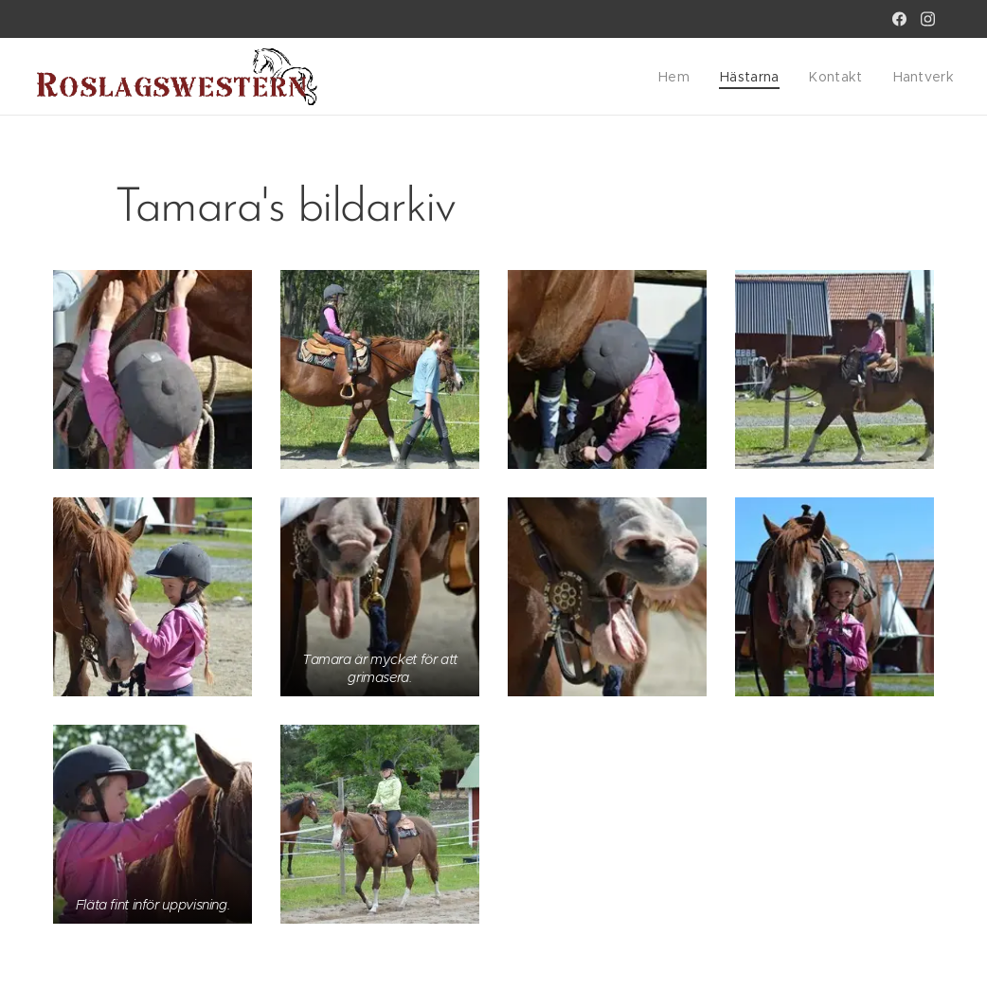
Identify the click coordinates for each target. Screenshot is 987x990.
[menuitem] (690, 76)
